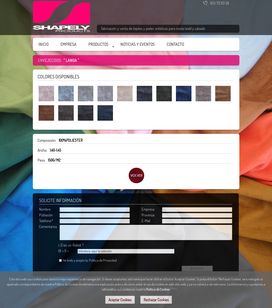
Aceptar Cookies (120, 299)
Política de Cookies (158, 289)
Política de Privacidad (103, 260)
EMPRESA (68, 44)
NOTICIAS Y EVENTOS (137, 44)
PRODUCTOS (98, 44)
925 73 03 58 (219, 3)
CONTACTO (175, 44)
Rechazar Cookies (156, 299)
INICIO (43, 44)
